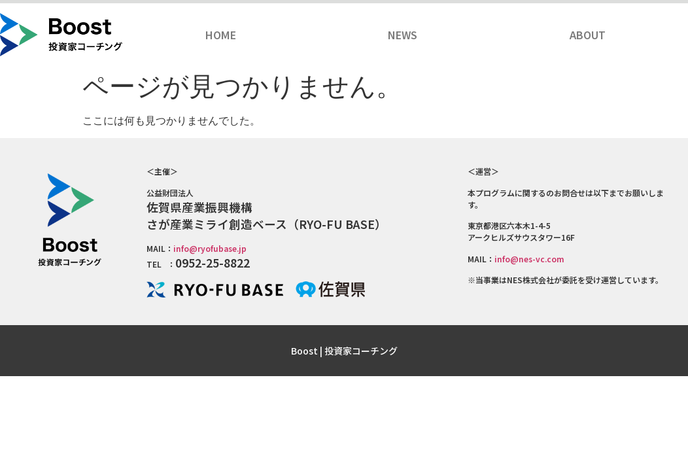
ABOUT (588, 35)
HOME (220, 35)
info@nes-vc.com (529, 258)
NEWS (402, 35)
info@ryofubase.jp (210, 248)
